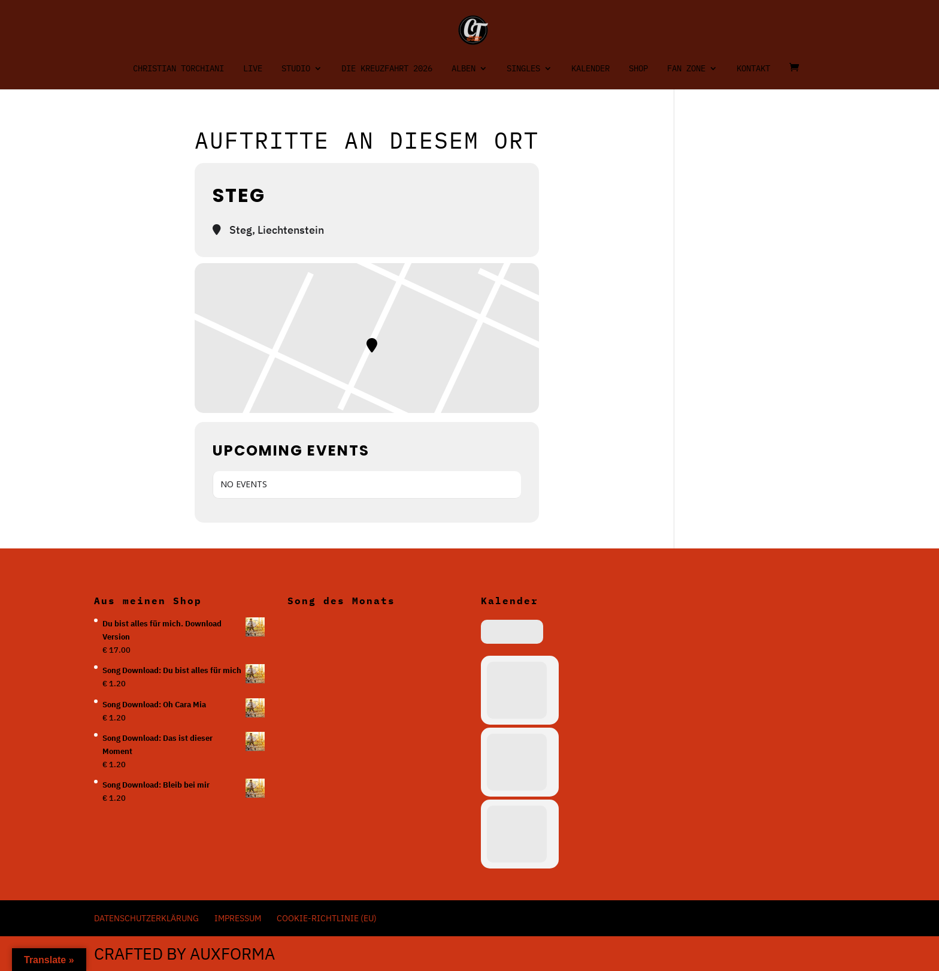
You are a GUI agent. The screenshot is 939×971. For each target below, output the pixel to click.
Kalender (590, 69)
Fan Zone (686, 69)
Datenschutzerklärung (146, 918)
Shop (638, 69)
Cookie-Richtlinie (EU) (327, 918)
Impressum (237, 918)
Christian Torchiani (178, 69)
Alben (463, 69)
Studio (295, 69)
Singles (523, 69)
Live (252, 69)
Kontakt (753, 69)
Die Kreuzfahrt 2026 (386, 69)
